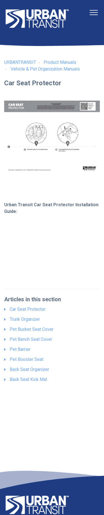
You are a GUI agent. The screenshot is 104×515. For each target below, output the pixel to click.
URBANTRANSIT (20, 62)
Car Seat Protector (27, 309)
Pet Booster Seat (26, 359)
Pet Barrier (20, 349)
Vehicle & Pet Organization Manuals (45, 69)
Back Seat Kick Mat (28, 379)
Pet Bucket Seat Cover (32, 329)
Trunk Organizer (25, 319)
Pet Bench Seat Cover (31, 339)
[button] (93, 12)
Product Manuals (60, 62)
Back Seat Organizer (29, 369)
